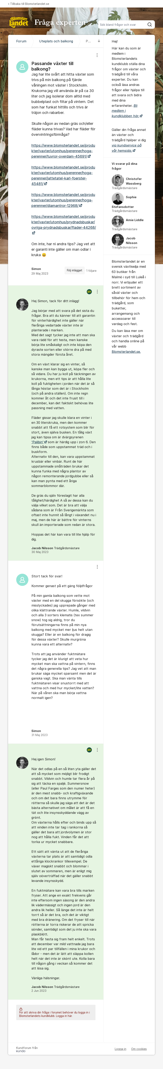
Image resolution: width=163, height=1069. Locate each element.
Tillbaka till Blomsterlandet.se (28, 3)
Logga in (120, 1049)
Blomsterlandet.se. (126, 352)
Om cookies (139, 1049)
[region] (55, 166)
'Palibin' (37, 442)
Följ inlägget (74, 270)
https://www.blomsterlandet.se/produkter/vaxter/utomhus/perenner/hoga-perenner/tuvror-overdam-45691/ (63, 150)
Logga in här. (64, 1016)
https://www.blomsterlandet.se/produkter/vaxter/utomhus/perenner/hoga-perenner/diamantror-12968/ (63, 200)
